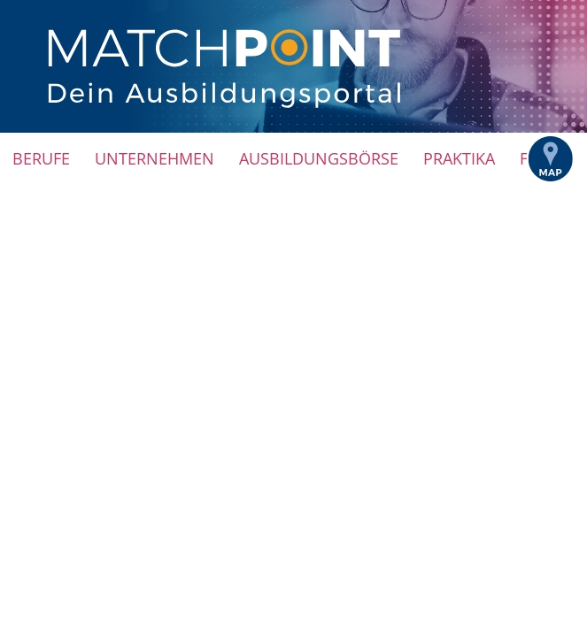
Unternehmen (154, 158)
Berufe (41, 158)
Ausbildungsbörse (318, 158)
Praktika (459, 158)
